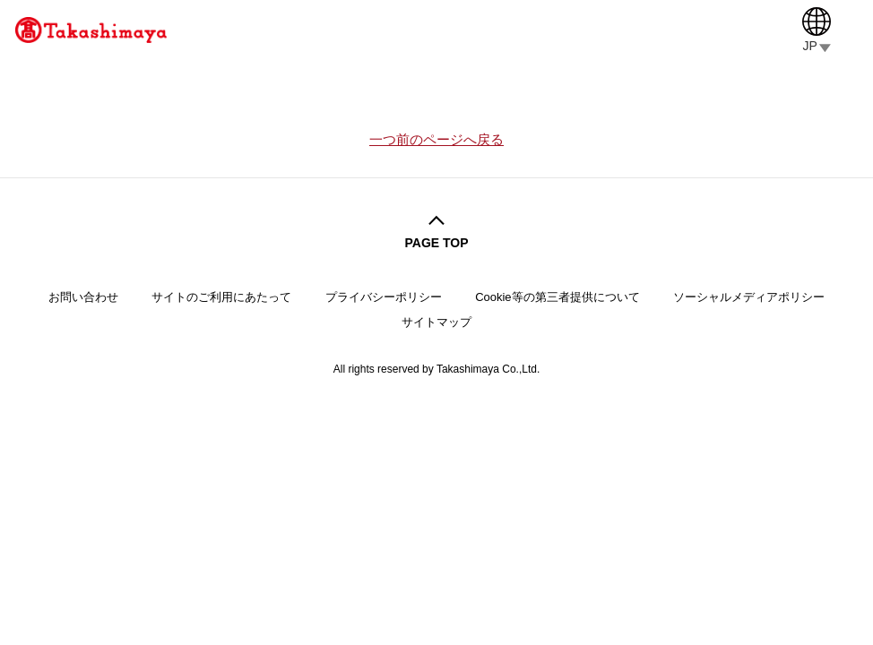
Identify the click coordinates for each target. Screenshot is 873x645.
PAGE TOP (436, 243)
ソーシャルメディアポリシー (749, 297)
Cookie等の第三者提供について (557, 297)
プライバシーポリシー (383, 297)
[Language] (816, 30)
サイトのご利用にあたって (221, 297)
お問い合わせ (83, 297)
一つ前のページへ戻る (436, 140)
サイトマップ (436, 322)
